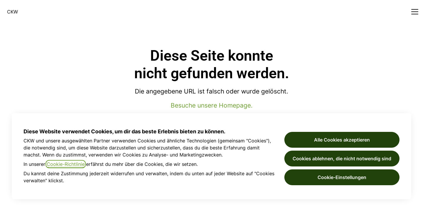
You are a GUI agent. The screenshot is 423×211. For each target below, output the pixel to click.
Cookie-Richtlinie (66, 164)
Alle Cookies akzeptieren (342, 140)
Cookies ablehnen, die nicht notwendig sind (342, 158)
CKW (12, 12)
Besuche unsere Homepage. (212, 105)
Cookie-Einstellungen (342, 177)
